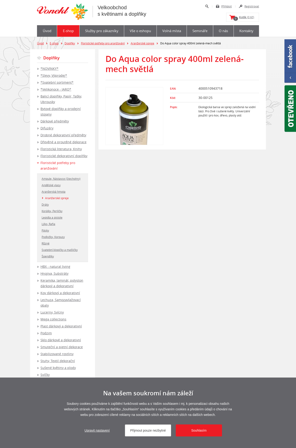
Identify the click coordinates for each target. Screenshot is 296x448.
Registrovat (251, 6)
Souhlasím (199, 430)
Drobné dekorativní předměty (63, 135)
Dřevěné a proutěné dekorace (63, 142)
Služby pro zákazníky (101, 30)
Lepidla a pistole (52, 217)
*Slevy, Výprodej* (53, 75)
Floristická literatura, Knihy (61, 149)
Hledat (207, 6)
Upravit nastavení (97, 430)
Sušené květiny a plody (58, 368)
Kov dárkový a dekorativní (60, 293)
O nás (223, 30)
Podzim (46, 333)
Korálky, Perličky (52, 211)
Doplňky (70, 43)
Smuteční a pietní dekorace (61, 347)
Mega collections (53, 319)
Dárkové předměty (54, 121)
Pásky (45, 230)
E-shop (68, 30)
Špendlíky (48, 256)
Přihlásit (226, 6)
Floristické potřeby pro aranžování (103, 43)
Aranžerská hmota (53, 191)
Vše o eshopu (140, 30)
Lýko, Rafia (48, 224)
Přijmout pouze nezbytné (148, 430)
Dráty (45, 204)
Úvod (47, 30)
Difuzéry (46, 128)
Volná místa (171, 30)
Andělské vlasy (51, 185)
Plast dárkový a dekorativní (61, 326)
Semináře (199, 30)
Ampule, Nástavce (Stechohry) (61, 178)
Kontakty (246, 30)
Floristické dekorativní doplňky (63, 156)
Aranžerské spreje (142, 43)
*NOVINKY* (49, 68)
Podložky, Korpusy (53, 237)
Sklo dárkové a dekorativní (60, 340)
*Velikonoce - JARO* (55, 89)
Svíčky (45, 374)
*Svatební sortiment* (57, 82)
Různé (45, 243)
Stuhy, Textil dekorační (57, 361)
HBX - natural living (55, 266)
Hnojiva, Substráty (54, 273)
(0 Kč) (243, 18)
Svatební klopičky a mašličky (60, 250)
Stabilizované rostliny (57, 354)
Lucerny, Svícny (52, 312)
